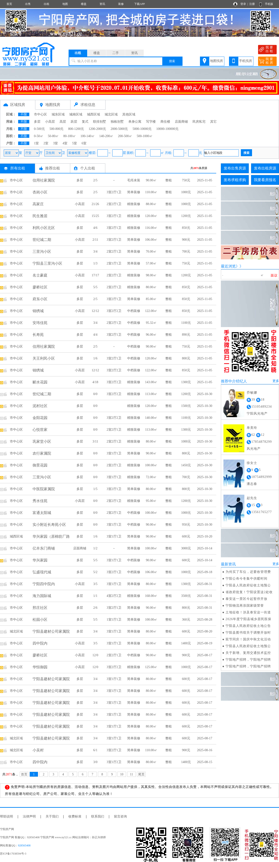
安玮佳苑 (40, 323)
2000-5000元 (119, 129)
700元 (186, 251)
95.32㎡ (151, 323)
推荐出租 (52, 168)
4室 (65, 143)
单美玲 (252, 427)
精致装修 (133, 204)
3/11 (95, 441)
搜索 (172, 61)
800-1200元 (76, 129)
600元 (186, 536)
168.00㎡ (151, 596)
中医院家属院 (44, 489)
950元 (186, 524)
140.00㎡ (151, 417)
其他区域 (128, 114)
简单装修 (133, 192)
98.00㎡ (151, 275)
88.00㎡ (151, 204)
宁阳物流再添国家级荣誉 (245, 605)
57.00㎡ (151, 263)
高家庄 (38, 204)
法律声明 (29, 816)
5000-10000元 (142, 129)
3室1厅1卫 (114, 453)
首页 (9, 4)
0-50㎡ (38, 136)
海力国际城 (42, 596)
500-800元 (57, 129)
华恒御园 (40, 667)
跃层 (74, 121)
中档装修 (133, 311)
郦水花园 (40, 382)
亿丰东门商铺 (44, 548)
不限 (23, 114)
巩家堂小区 (42, 441)
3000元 (186, 548)
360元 (186, 619)
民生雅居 (40, 216)
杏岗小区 (40, 192)
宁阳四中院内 (44, 584)
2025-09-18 (204, 572)
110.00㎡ (151, 192)
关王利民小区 (44, 358)
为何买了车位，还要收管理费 (248, 572)
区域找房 (17, 105)
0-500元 (39, 129)
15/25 (95, 216)
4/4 (95, 334)
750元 (186, 180)
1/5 (95, 489)
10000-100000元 (167, 129)
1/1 (95, 596)
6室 (84, 143)
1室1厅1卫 (114, 619)
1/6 (95, 358)
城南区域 (75, 114)
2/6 (95, 607)
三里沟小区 (42, 252)
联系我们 (97, 816)
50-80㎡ (53, 136)
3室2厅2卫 (114, 311)
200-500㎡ (125, 136)
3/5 (95, 584)
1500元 (186, 406)
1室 (36, 143)
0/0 (95, 394)
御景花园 (40, 465)
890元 (186, 334)
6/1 (95, 750)
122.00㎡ (151, 311)
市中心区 (40, 114)
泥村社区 (40, 406)
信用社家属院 (44, 180)
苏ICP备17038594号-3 (13, 853)
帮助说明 (6, 816)
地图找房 (216, 61)
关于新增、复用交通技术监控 (248, 653)
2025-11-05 (204, 180)
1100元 (186, 323)
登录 (243, 4)
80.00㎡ (151, 287)
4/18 (95, 382)
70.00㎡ (151, 251)
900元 (186, 239)
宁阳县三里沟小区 (47, 263)
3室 (55, 143)
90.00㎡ (151, 180)
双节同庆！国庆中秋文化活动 (248, 639)
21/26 (95, 204)
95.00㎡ (151, 501)
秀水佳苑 (40, 501)
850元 (186, 228)
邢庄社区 (40, 608)
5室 (74, 143)
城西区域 (93, 114)
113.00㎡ (151, 394)
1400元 (186, 643)
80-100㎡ (69, 136)
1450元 (186, 465)
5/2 (95, 572)
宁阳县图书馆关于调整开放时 (248, 632)
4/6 (95, 228)
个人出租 (87, 168)
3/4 (95, 251)
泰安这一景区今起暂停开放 (246, 599)
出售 (28, 4)
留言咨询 (120, 816)
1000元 (186, 192)
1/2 (95, 548)
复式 (85, 121)
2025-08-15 (204, 762)
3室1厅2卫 (114, 762)
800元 (186, 358)
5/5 (95, 287)
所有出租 (17, 168)
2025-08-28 (204, 619)
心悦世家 (40, 430)
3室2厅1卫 (114, 192)
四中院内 (40, 643)
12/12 (95, 311)
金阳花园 (40, 418)
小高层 (50, 121)
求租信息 (87, 105)
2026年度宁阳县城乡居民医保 (248, 619)
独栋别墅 (117, 121)
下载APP (139, 4)
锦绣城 (38, 311)
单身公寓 (134, 121)
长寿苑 (38, 335)
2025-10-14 (204, 548)
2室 (45, 143)
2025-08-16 (204, 750)
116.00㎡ (151, 228)
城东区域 (58, 114)
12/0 (95, 655)
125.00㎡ (151, 667)
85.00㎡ (151, 299)
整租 (168, 180)
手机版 (269, 4)
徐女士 (252, 463)
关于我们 (52, 816)
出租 (46, 4)
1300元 (186, 382)
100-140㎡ (87, 136)
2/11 (95, 239)
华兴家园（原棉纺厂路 (51, 536)
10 (121, 774)
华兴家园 (40, 560)
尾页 (141, 774)
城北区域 (111, 114)
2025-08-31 (204, 584)
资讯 (102, 4)
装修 (121, 4)
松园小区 (40, 620)
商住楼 (165, 121)
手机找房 (245, 61)
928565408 (24, 845)
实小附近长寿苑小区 (49, 525)
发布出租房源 (265, 168)
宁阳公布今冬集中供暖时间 (246, 578)
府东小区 (40, 299)
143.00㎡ (151, 382)
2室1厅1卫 (114, 263)
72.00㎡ (151, 477)
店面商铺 (181, 121)
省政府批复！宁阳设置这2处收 (249, 592)
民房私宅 (199, 121)
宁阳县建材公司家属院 (51, 631)
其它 (213, 121)
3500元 (186, 596)
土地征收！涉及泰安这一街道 (248, 612)
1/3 (95, 263)
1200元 (186, 216)
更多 (275, 381)
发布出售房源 (235, 168)
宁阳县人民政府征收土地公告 (248, 626)
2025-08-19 (204, 643)
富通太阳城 (42, 513)
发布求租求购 (235, 180)
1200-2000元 (97, 129)
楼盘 (83, 4)
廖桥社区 (40, 287)
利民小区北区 (44, 228)
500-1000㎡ (145, 136)
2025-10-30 (204, 394)
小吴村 (38, 750)
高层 (63, 121)
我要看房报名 (265, 180)
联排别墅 (99, 121)
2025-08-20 (204, 631)
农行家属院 (42, 453)
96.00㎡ (151, 334)
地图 (65, 4)
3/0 (95, 762)
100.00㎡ (151, 465)
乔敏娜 (252, 392)
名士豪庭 (40, 275)
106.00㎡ (151, 239)
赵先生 (252, 498)
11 (131, 774)
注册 (252, 4)
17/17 (95, 275)
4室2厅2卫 (114, 596)
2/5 (95, 180)
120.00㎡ (151, 216)
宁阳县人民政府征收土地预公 (248, 585)
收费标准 (74, 816)
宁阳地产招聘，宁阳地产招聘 (248, 659)
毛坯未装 (133, 180)
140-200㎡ (106, 136)
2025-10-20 (204, 536)
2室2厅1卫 (114, 204)
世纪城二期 (42, 240)
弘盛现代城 (42, 572)
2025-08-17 (204, 655)
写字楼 (151, 121)
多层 (37, 121)
